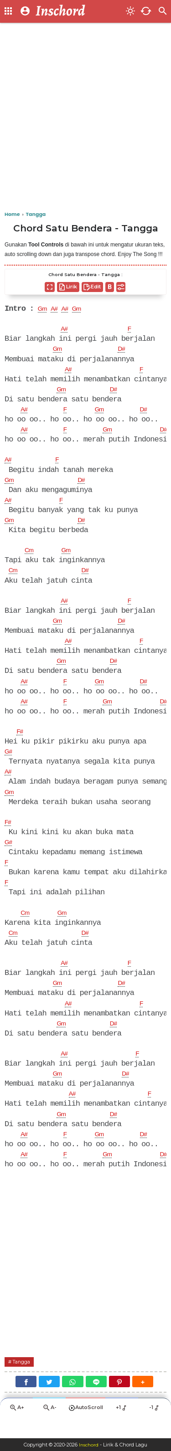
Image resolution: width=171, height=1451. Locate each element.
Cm (30, 555)
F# (20, 740)
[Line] (96, 1400)
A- (49, 1428)
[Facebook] (26, 1400)
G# (9, 761)
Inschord (88, 1444)
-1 (155, 1427)
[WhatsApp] (72, 1400)
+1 (122, 1427)
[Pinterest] (119, 1400)
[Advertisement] (85, 117)
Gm (43, 309)
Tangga (24, 1380)
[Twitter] (49, 1400)
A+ (16, 1428)
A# (57, 309)
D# (125, 350)
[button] (142, 1400)
